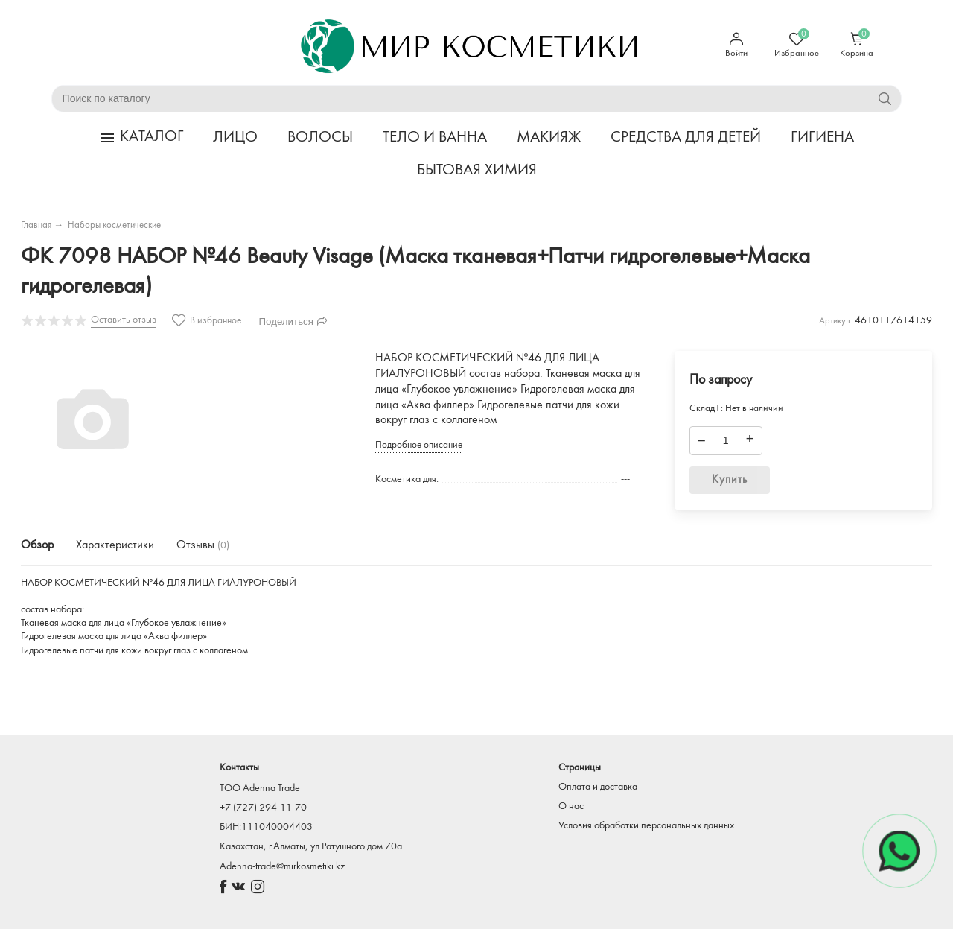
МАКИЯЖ (549, 137)
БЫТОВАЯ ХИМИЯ (477, 170)
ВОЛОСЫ (320, 137)
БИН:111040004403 (266, 827)
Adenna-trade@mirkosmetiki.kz (282, 867)
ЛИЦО (235, 137)
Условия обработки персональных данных (646, 826)
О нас (571, 806)
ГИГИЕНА (822, 137)
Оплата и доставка (597, 787)
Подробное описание (418, 445)
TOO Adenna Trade (260, 788)
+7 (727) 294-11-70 (263, 808)
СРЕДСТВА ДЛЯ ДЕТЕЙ (686, 137)
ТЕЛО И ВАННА (435, 137)
